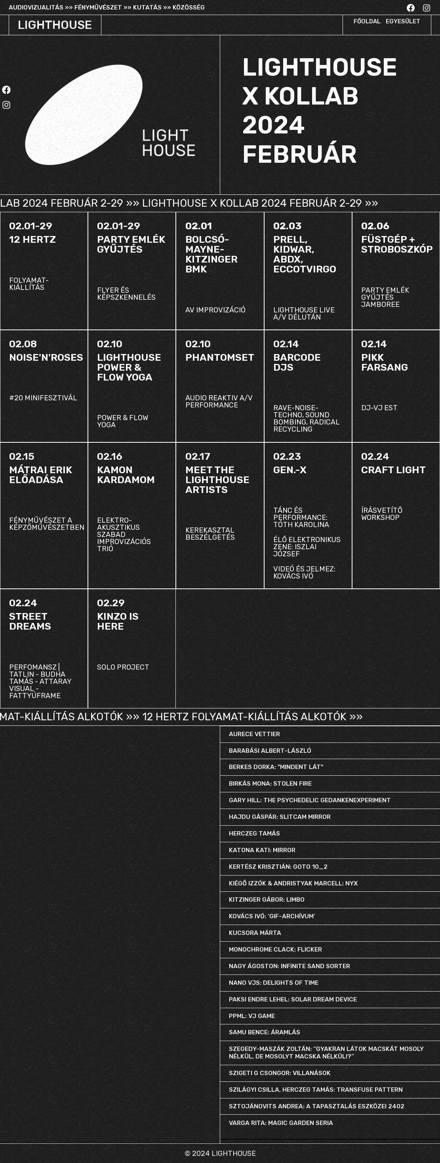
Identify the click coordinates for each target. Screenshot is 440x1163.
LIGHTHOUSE (55, 25)
